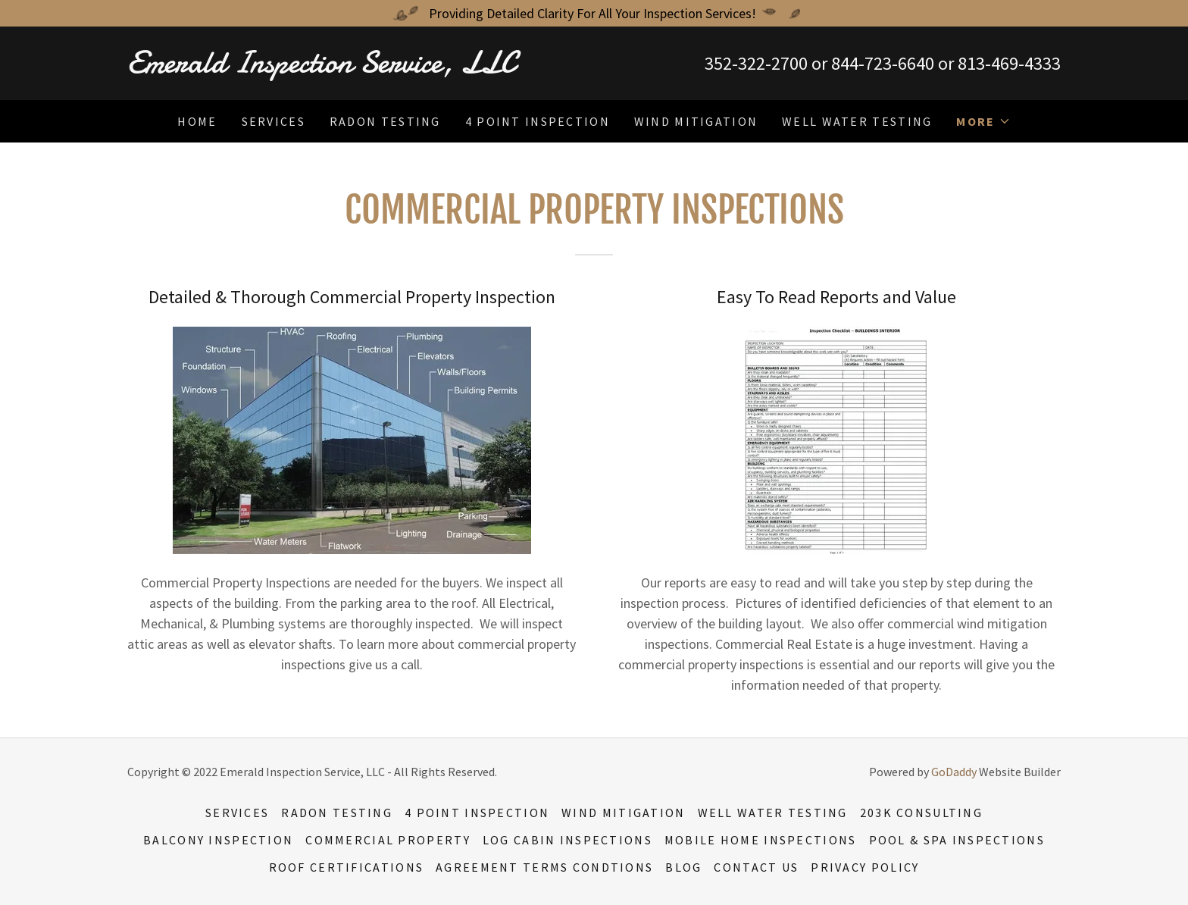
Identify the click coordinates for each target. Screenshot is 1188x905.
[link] (360, 68)
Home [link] (197, 121)
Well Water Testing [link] (857, 121)
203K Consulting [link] (921, 812)
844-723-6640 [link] (882, 63)
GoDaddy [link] (954, 771)
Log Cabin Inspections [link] (567, 839)
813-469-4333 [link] (1009, 63)
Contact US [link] (756, 867)
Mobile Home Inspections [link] (760, 839)
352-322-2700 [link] (756, 63)
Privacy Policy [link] (865, 867)
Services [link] (273, 121)
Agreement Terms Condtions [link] (544, 867)
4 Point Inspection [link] (537, 121)
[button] (983, 121)
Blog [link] (683, 867)
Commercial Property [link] (387, 839)
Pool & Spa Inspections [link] (957, 839)
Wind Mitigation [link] (696, 121)
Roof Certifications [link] (346, 867)
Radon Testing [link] (385, 121)
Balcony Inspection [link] (218, 839)
